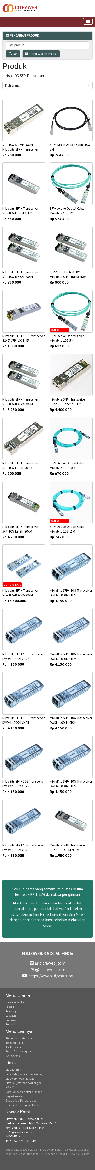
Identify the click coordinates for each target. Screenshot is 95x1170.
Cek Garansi (13, 1056)
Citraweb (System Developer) (24, 1074)
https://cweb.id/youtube (47, 976)
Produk (10, 1007)
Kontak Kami (13, 1047)
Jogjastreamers (15, 1096)
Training (11, 1011)
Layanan (11, 1016)
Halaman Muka (15, 1002)
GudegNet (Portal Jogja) (21, 1100)
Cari (13, 54)
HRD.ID (10, 1087)
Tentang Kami (14, 1043)
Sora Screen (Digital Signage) (24, 1092)
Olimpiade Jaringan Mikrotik (23, 1105)
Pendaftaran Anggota (19, 1051)
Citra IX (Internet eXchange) (23, 1083)
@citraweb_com (47, 963)
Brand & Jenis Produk (41, 54)
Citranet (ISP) (14, 1070)
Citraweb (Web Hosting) (20, 1078)
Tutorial (10, 1024)
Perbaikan (12, 1020)
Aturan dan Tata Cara (19, 1038)
